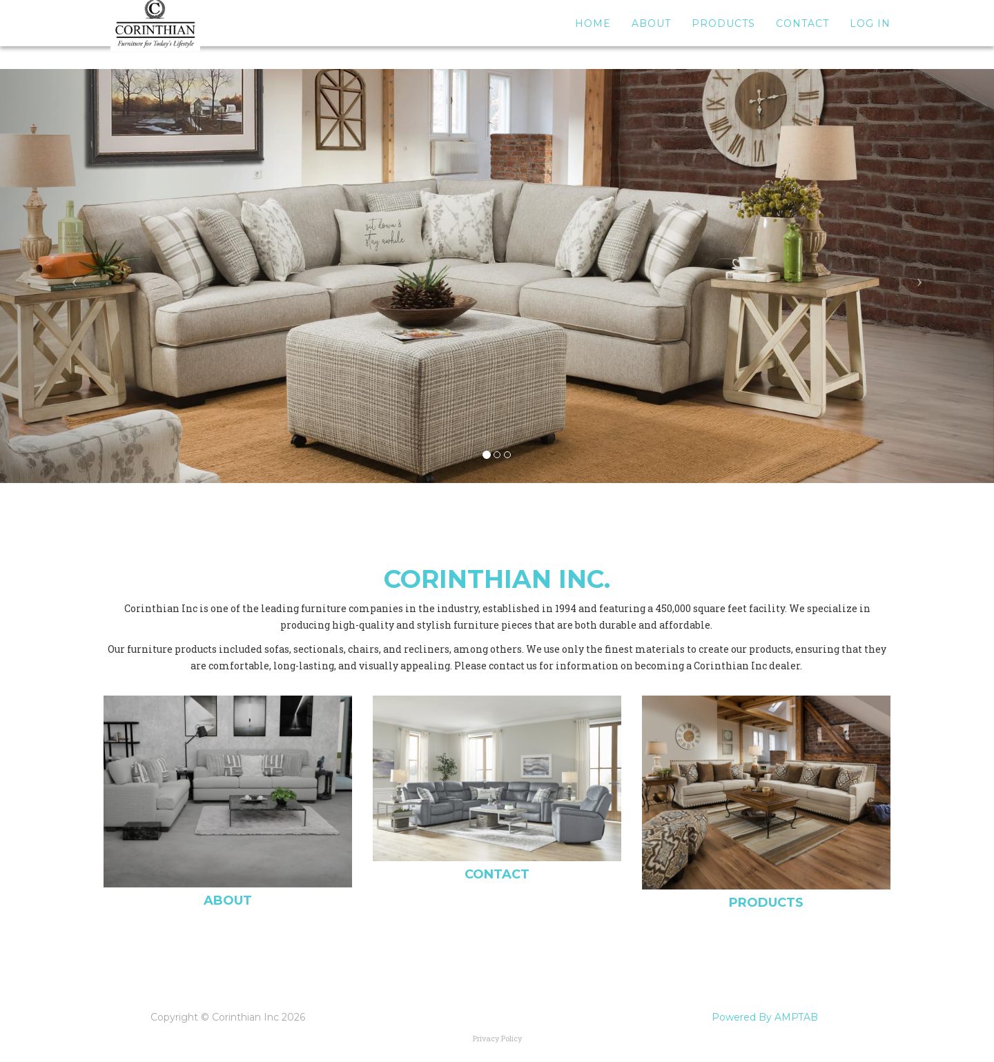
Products (723, 34)
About (651, 34)
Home (593, 34)
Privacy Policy (497, 1038)
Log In (870, 34)
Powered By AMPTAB (765, 1017)
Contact (802, 34)
